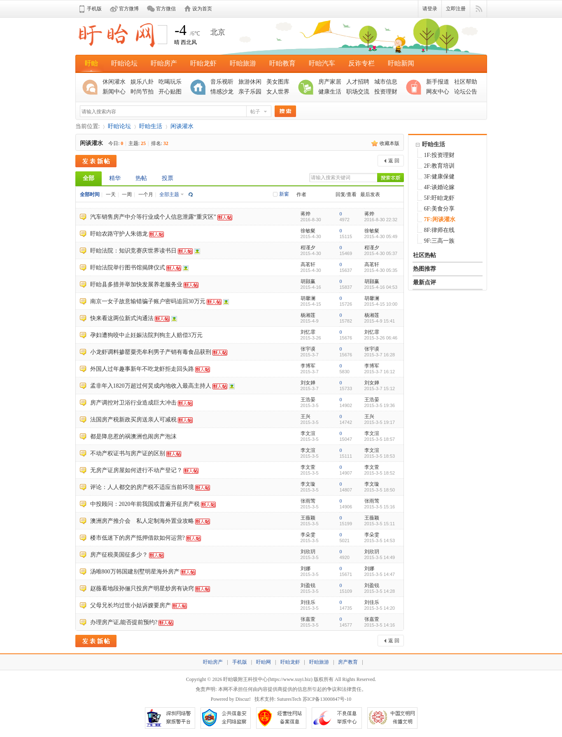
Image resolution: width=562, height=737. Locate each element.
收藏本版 (389, 143)
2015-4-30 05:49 (381, 236)
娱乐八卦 (142, 82)
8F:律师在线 (439, 230)
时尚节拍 (142, 92)
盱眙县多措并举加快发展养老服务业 (136, 284)
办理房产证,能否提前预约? (124, 622)
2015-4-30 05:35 (381, 270)
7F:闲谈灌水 (439, 219)
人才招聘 (357, 82)
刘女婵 (308, 383)
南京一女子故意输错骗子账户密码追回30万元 (147, 301)
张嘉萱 (308, 619)
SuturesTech (289, 699)
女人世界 (277, 92)
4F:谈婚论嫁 (439, 187)
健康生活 (329, 92)
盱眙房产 (164, 63)
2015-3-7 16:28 (379, 354)
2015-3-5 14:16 (379, 624)
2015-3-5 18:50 (379, 489)
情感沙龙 (221, 92)
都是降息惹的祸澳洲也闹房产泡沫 (133, 436)
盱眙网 (263, 662)
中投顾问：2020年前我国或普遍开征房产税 (145, 504)
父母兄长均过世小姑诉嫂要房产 (130, 605)
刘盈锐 (308, 585)
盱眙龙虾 (203, 63)
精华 (115, 178)
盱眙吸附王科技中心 (245, 679)
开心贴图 (170, 92)
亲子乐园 (249, 92)
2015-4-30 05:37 (381, 253)
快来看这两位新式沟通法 (122, 318)
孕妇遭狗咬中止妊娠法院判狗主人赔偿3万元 (146, 335)
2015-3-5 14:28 (379, 591)
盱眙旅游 (243, 63)
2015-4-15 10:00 (381, 304)
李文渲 (308, 433)
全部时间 (90, 194)
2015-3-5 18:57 (379, 439)
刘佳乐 (308, 602)
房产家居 (329, 82)
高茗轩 (308, 264)
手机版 (94, 9)
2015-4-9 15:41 (379, 320)
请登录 (429, 9)
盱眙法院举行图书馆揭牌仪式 (127, 267)
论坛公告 (465, 92)
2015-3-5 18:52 (379, 472)
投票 (167, 178)
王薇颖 (308, 518)
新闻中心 (114, 92)
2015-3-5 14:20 (379, 608)
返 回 (393, 161)
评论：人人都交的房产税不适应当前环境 (142, 487)
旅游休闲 (249, 82)
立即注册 (456, 9)
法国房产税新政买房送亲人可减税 (133, 419)
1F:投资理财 (439, 155)
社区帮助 (465, 82)
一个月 (145, 194)
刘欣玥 (308, 552)
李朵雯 (308, 535)
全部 (88, 178)
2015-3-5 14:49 (379, 557)
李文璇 (308, 484)
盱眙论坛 (124, 63)
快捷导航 (478, 9)
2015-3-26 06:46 (381, 337)
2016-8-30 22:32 (381, 219)
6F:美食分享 (439, 209)
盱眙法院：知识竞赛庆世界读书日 (133, 251)
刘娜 (305, 568)
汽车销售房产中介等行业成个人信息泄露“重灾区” (153, 217)
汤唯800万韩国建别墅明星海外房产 (135, 572)
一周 (127, 194)
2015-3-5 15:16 (379, 506)
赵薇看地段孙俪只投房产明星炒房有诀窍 (142, 588)
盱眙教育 (282, 63)
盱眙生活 (150, 126)
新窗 (284, 194)
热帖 (141, 178)
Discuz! (243, 699)
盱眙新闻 (401, 63)
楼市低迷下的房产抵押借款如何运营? (137, 538)
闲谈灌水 (182, 126)
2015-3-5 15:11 (379, 523)
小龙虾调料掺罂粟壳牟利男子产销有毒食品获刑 (150, 352)
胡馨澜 (308, 298)
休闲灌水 (114, 82)
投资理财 (385, 92)
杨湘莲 (308, 315)
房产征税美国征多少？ (119, 555)
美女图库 (277, 82)
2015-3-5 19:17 (379, 422)
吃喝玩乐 (170, 82)
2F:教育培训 (439, 166)
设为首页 (202, 9)
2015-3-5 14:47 (379, 574)
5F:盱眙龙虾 (439, 198)
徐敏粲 (308, 231)
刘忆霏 (308, 332)
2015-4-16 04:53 (381, 287)
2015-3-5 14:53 (379, 540)
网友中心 (437, 92)
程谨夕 (308, 247)
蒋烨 (305, 214)
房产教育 (348, 662)
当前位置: (87, 126)
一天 (111, 194)
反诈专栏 (361, 63)
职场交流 (357, 92)
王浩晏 (308, 399)
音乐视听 (221, 82)
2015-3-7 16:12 (379, 371)
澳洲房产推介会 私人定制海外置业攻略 (142, 521)
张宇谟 (308, 349)
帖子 (255, 112)
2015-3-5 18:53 (379, 456)
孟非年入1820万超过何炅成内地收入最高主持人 (150, 386)
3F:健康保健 (439, 176)
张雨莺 (308, 501)
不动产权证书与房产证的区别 (127, 453)
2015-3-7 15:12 (379, 388)
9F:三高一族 (439, 241)
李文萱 (308, 467)
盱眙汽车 (322, 63)
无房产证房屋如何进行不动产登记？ (136, 470)
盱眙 (91, 63)
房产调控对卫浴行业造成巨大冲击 (133, 403)
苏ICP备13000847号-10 (327, 699)
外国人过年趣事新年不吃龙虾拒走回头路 (142, 369)
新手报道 (437, 82)
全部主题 (169, 194)
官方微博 (129, 9)
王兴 (305, 416)
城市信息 (385, 82)
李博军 (308, 366)
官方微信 (166, 9)
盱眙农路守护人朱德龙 (119, 234)
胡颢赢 (308, 281)
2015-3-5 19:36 (379, 405)
